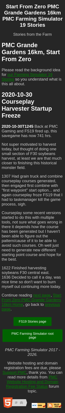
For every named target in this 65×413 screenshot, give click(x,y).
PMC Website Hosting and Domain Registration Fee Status (32, 382)
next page (42, 295)
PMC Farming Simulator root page (32, 335)
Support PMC (14, 372)
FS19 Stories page (32, 321)
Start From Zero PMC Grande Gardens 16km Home (31, 300)
